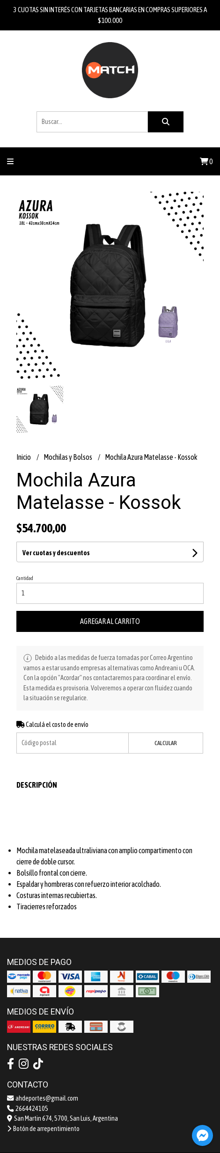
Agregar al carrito (110, 621)
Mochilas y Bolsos (68, 457)
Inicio (24, 457)
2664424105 (27, 1108)
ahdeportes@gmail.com (42, 1098)
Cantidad (24, 578)
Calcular (165, 743)
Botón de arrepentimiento (43, 1128)
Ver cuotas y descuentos (56, 553)
